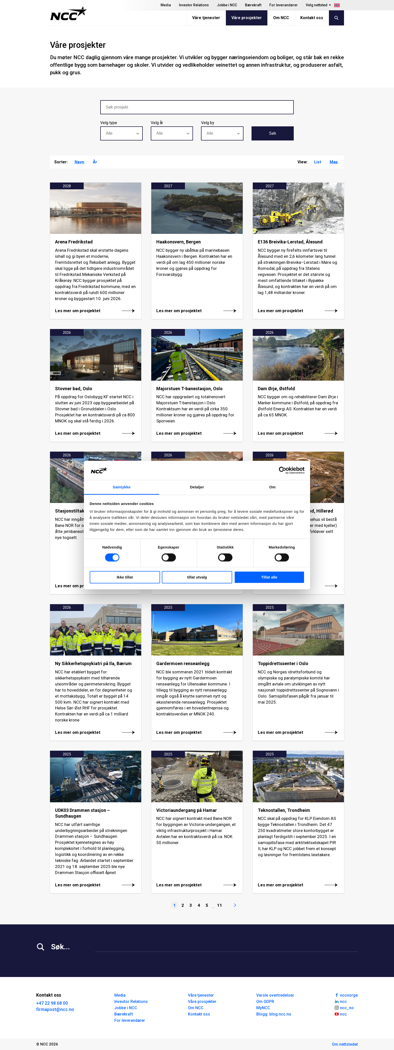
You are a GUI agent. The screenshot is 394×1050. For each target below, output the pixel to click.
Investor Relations (194, 5)
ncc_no (344, 1007)
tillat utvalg (197, 577)
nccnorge (346, 995)
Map (334, 162)
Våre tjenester (206, 17)
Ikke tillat (125, 577)
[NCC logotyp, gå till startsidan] (68, 13)
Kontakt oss (311, 17)
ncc (340, 1001)
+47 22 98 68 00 (52, 1003)
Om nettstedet (345, 1044)
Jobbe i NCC (227, 5)
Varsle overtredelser (275, 995)
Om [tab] (272, 487)
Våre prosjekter (246, 17)
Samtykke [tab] (122, 487)
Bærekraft (253, 5)
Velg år (157, 122)
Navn (79, 162)
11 (219, 905)
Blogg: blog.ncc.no (273, 1014)
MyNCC (263, 1007)
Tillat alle (269, 577)
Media (166, 5)
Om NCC (281, 17)
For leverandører (283, 5)
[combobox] (121, 133)
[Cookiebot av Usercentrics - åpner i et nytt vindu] (283, 470)
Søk (272, 133)
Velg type (108, 122)
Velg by (207, 122)
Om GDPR (265, 1001)
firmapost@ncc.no (55, 1009)
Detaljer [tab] (197, 487)
